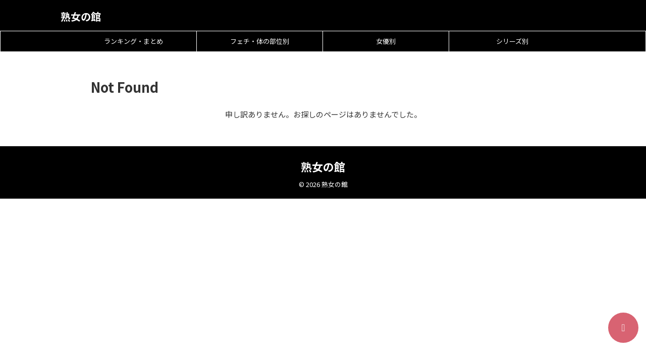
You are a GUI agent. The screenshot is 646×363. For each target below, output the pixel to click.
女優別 (386, 41)
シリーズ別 (512, 41)
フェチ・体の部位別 (259, 41)
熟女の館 (81, 16)
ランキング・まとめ (133, 41)
